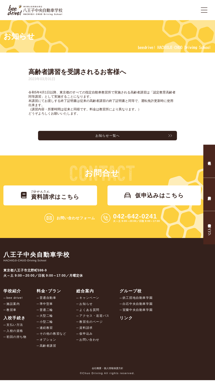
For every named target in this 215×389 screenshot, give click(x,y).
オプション (50, 348)
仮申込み (89, 341)
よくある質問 (92, 315)
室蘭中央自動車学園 (143, 315)
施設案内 (13, 309)
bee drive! (15, 302)
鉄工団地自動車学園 (143, 302)
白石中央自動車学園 (143, 309)
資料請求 (89, 335)
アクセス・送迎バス (98, 322)
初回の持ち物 (17, 344)
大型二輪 (48, 322)
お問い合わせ (92, 348)
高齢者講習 (50, 354)
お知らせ (89, 309)
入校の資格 (15, 337)
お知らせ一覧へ (107, 136)
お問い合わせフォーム (76, 223)
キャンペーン (92, 302)
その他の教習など (55, 341)
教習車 (11, 315)
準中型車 (48, 309)
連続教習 (48, 335)
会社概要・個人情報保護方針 (107, 377)
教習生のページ (94, 328)
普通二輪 (48, 315)
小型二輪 (48, 328)
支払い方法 (15, 331)
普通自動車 (50, 302)
